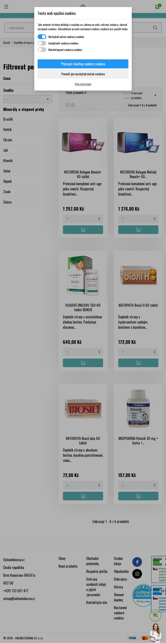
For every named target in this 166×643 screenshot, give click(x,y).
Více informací (83, 84)
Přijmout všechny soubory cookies (83, 63)
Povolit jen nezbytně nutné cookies (83, 73)
